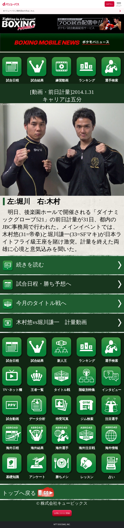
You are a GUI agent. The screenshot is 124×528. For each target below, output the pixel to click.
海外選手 (62, 446)
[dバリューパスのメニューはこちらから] (118, 4)
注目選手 (111, 417)
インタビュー (111, 388)
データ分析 (37, 417)
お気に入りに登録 (62, 513)
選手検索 (111, 78)
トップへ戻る (28, 493)
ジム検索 (87, 417)
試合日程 (12, 78)
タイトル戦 (62, 388)
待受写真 (62, 417)
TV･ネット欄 (12, 388)
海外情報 (111, 446)
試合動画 (12, 417)
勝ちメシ (62, 475)
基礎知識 (12, 475)
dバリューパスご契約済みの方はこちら (18, 11)
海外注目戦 (87, 446)
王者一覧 (37, 388)
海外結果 (37, 446)
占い (111, 475)
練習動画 (62, 78)
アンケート (37, 475)
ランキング (87, 78)
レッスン (87, 475)
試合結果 (37, 78)
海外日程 (12, 446)
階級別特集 (87, 388)
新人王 (62, 359)
